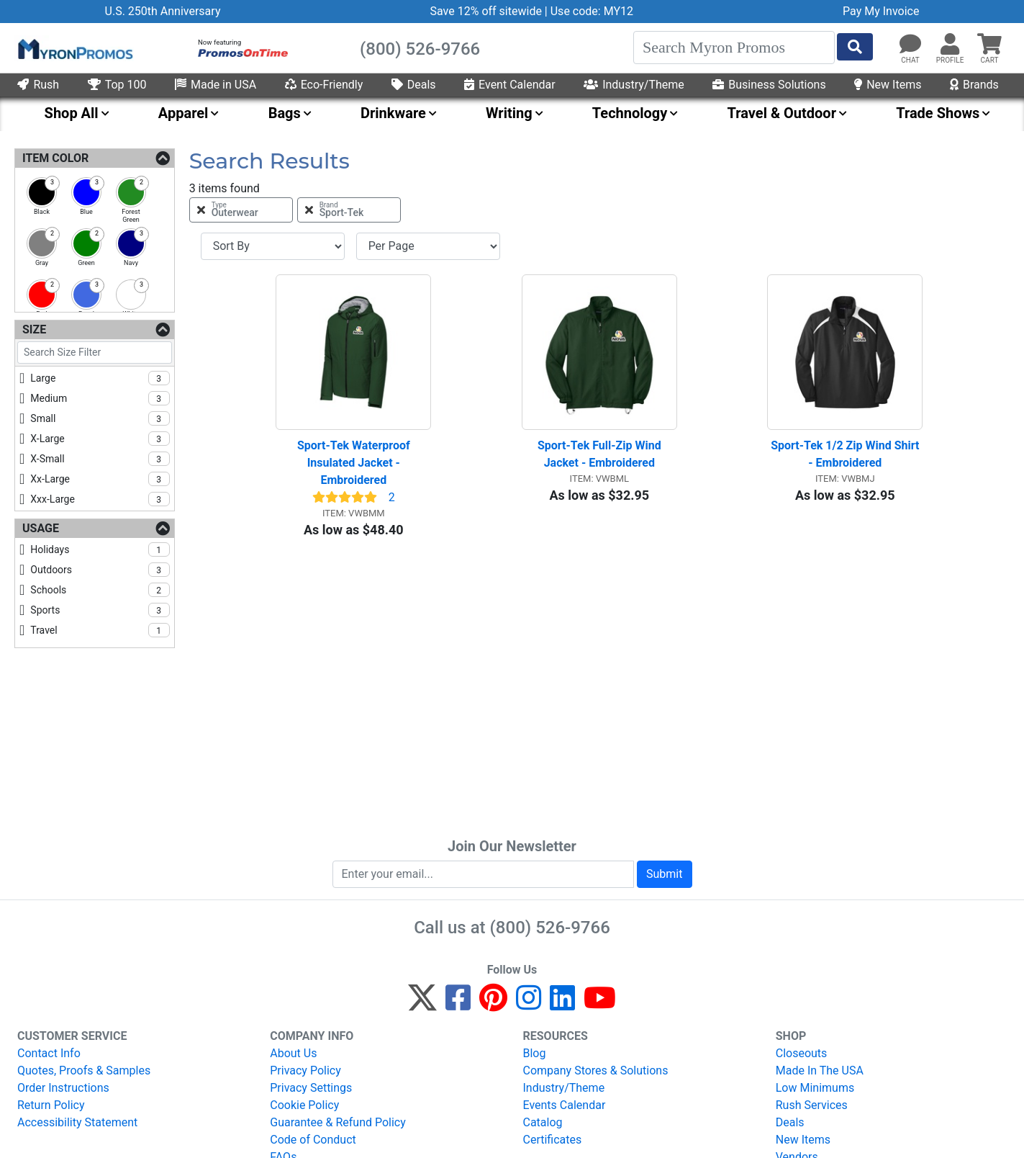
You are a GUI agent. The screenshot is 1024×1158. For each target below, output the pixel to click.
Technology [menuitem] (630, 113)
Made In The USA (820, 1070)
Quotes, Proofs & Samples (83, 1070)
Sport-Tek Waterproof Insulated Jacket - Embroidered (355, 463)
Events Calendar (564, 1105)
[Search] (734, 47)
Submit (664, 874)
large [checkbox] (99, 378)
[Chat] (910, 44)
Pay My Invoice (881, 11)
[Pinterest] (493, 1004)
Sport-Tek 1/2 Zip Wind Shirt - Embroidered (846, 454)
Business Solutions (768, 84)
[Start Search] (855, 46)
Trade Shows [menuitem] (937, 113)
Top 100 (117, 84)
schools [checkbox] (99, 590)
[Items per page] (428, 246)
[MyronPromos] (74, 48)
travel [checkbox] (99, 630)
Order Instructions (63, 1088)
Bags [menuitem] (284, 113)
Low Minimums (815, 1088)
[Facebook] (458, 1004)
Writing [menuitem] (509, 113)
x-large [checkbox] (99, 438)
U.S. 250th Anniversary (163, 11)
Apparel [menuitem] (183, 113)
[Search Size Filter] (94, 352)
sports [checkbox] (99, 610)
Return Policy (50, 1105)
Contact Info (49, 1053)
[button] (950, 44)
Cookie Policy (304, 1105)
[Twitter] (422, 1004)
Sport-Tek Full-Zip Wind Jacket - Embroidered (601, 454)
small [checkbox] (99, 418)
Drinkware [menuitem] (393, 113)
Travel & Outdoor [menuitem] (782, 113)
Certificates (552, 1139)
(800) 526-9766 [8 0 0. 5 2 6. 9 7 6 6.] (550, 927)
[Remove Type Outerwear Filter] (241, 210)
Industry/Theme (634, 84)
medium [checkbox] (99, 398)
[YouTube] (599, 1004)
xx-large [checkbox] (99, 479)
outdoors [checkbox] (99, 569)
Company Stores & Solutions (596, 1070)
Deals (413, 84)
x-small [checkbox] (99, 459)
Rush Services (812, 1105)
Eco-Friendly (324, 84)
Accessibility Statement (77, 1122)
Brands (974, 84)
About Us (293, 1053)
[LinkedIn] (562, 1004)
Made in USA (215, 84)
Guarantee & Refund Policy (338, 1122)
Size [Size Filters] (34, 329)
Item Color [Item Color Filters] (55, 158)
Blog (534, 1053)
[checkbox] (41, 192)
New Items (887, 84)
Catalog (543, 1122)
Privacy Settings (311, 1088)
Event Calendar (510, 84)
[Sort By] (273, 246)
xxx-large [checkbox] (99, 499)
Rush (38, 84)
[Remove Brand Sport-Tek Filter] (349, 210)
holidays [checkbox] (99, 549)
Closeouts (802, 1053)
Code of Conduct (313, 1139)
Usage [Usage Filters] (40, 528)
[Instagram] (528, 1004)
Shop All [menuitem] (72, 113)
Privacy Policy (305, 1070)
